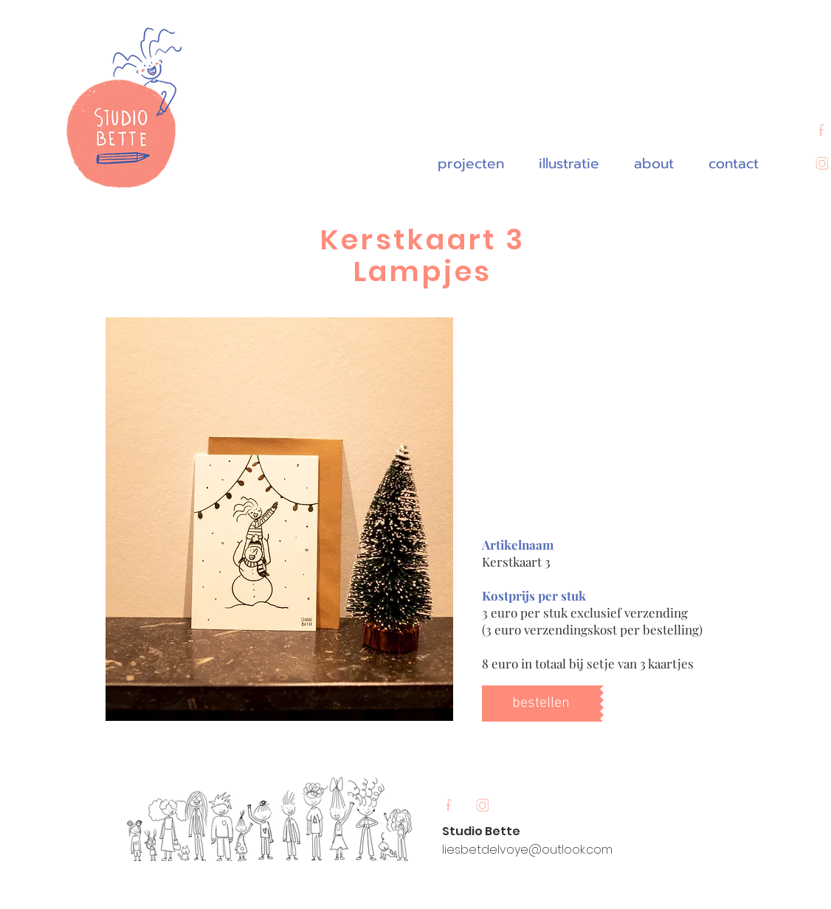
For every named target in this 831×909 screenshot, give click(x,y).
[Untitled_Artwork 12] (449, 806)
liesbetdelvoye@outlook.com (527, 849)
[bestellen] (541, 703)
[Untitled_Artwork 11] (482, 806)
